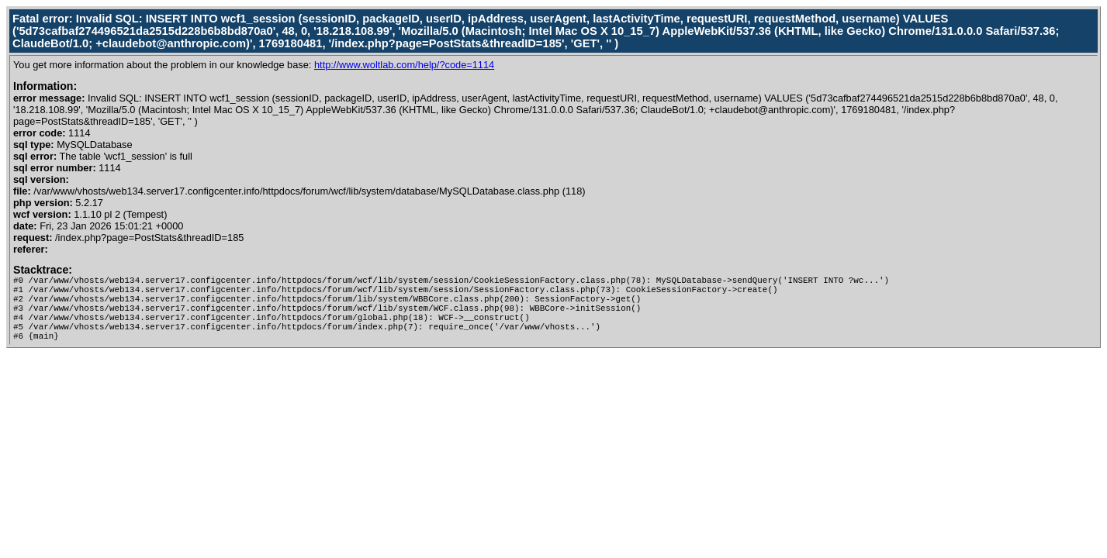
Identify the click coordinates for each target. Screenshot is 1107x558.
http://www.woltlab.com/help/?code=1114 (404, 65)
